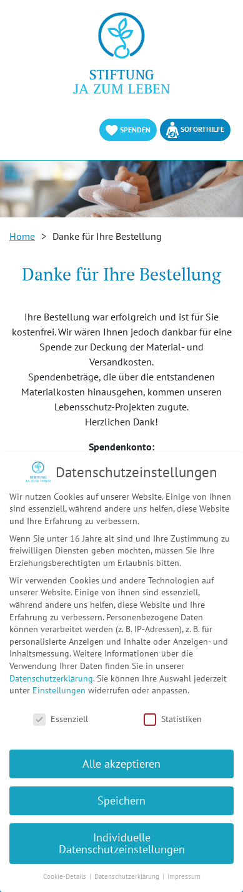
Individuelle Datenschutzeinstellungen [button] (122, 843)
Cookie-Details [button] (65, 876)
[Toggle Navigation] (225, 24)
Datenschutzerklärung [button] (127, 876)
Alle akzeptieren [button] (121, 763)
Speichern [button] (121, 800)
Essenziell (60, 719)
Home (22, 236)
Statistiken (173, 719)
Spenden (128, 130)
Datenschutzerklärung (51, 678)
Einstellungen (59, 690)
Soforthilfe (195, 130)
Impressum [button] (184, 876)
